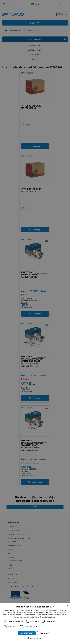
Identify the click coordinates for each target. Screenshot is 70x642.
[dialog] (35, 622)
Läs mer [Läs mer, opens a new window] (53, 617)
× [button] (67, 606)
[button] (35, 638)
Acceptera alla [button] (27, 633)
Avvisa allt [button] (44, 633)
